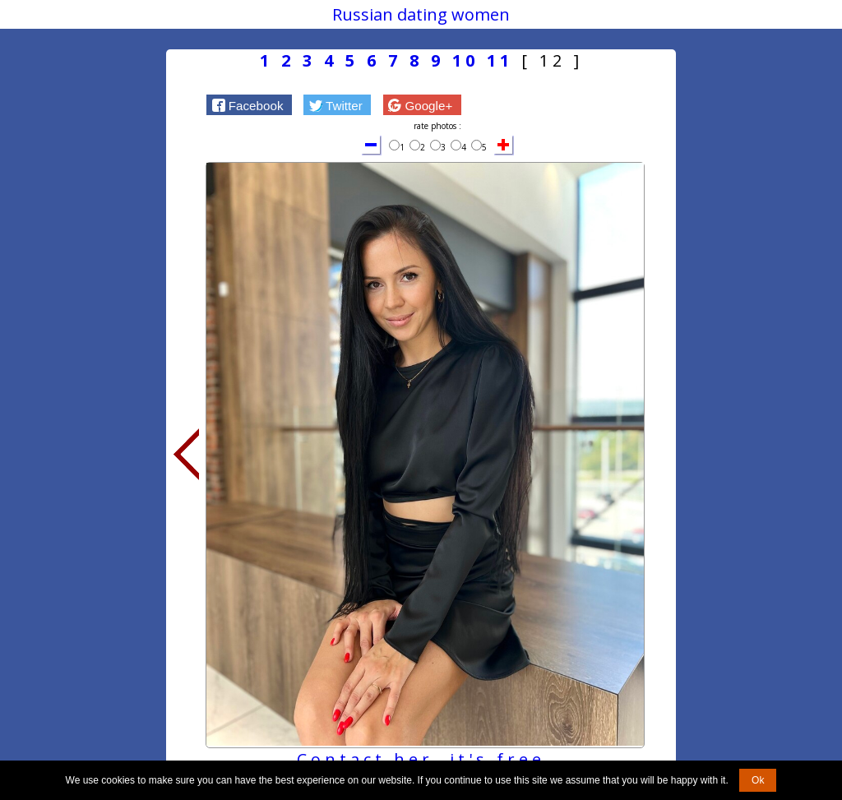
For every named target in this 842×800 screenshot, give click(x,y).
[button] (249, 104)
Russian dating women (421, 14)
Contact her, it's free (421, 759)
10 (465, 60)
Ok (758, 780)
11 (500, 60)
